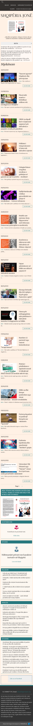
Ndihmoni (13, 5)
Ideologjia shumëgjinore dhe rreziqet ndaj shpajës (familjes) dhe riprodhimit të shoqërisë (16, 618)
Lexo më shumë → (27, 85)
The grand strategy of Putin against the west (16, 667)
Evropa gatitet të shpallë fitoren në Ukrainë (16, 627)
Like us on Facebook (16, 678)
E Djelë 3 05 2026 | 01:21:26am (23, 9)
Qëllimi (7, 5)
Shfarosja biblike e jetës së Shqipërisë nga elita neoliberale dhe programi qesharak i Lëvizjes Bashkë (15, 632)
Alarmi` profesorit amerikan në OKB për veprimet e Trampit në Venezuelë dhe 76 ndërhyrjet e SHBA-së (15, 607)
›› (22, 486)
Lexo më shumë (16, 561)
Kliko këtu (17, 535)
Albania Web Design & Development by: (15, 723)
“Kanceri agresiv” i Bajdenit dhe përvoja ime (25, 76)
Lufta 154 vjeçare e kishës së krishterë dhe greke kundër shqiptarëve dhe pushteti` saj (15, 59)
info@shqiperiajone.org (24, 691)
